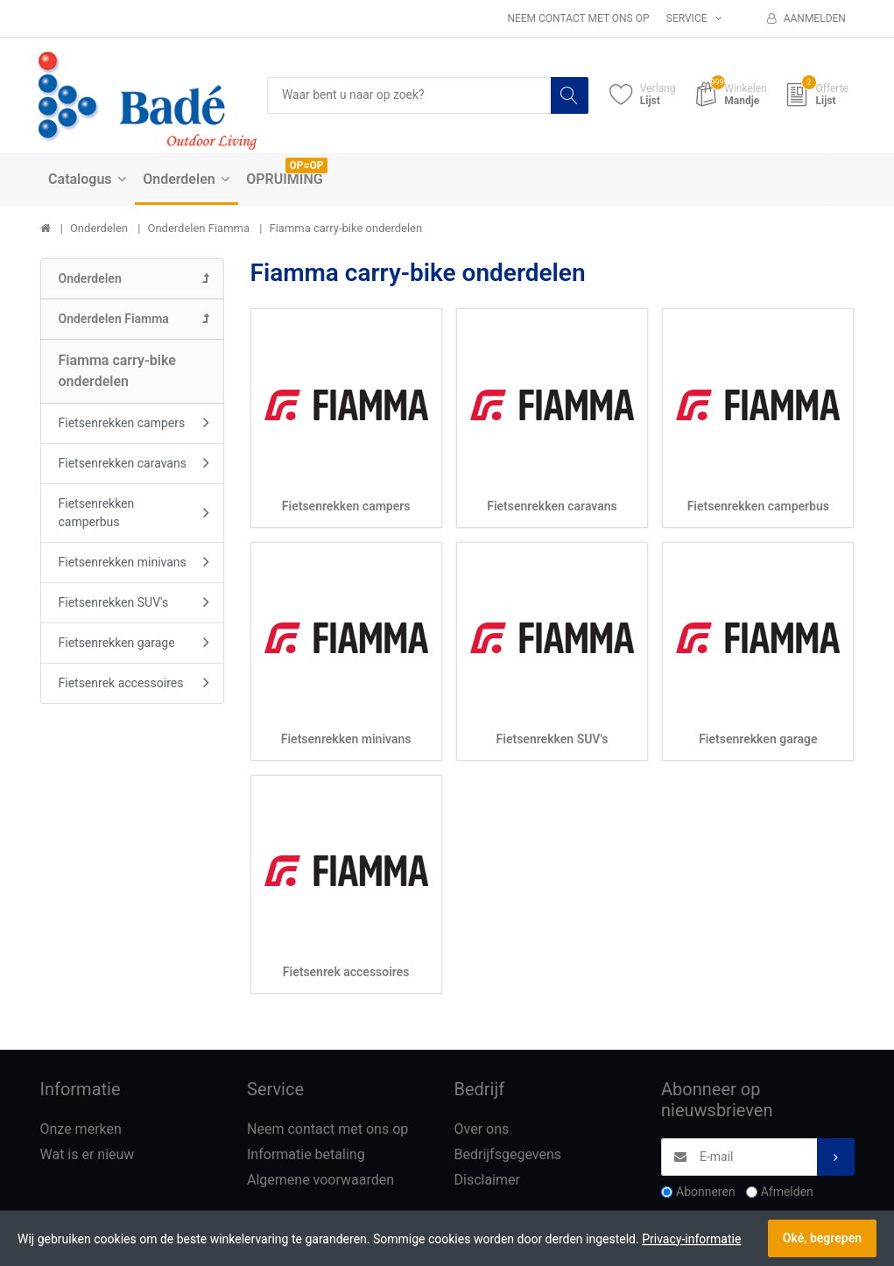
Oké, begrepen (822, 1238)
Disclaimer (487, 1179)
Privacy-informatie (691, 1239)
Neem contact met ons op (578, 18)
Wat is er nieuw (87, 1155)
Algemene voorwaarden (320, 1179)
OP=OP (307, 165)
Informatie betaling (306, 1155)
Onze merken (81, 1130)
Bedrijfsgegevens (508, 1155)
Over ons (482, 1130)
